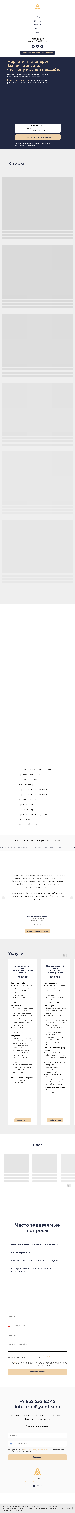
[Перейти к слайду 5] (40, 924)
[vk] (41, 46)
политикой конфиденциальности (48, 1356)
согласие (17, 1362)
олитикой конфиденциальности (36, 1450)
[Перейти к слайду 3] (37, 924)
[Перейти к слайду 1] (34, 924)
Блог (37, 32)
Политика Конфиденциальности (37, 1482)
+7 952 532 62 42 (37, 39)
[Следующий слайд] (71, 897)
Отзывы (37, 25)
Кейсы (37, 17)
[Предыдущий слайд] (3, 897)
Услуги (37, 29)
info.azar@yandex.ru (37, 1406)
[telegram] (37, 46)
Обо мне (37, 21)
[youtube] (33, 46)
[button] (37, 53)
